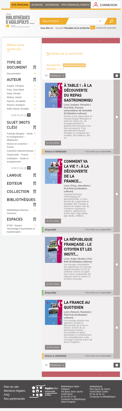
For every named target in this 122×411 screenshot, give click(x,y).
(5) (21, 168)
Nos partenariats (14, 401)
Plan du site (11, 389)
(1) (21, 115)
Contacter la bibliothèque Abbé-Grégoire (73, 403)
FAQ (7, 397)
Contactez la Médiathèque (102, 399)
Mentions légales (14, 393)
